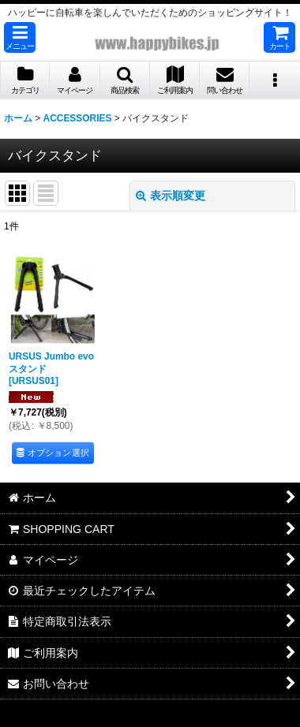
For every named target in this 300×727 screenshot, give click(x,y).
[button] (20, 37)
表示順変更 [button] (170, 195)
